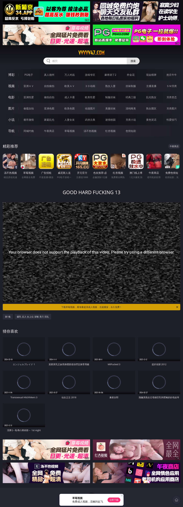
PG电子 (29, 75)
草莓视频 (69, 131)
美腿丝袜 (110, 108)
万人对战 (69, 75)
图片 (11, 108)
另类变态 (171, 97)
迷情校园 (110, 119)
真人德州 (49, 75)
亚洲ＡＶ (29, 86)
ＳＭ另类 (171, 86)
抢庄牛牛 (171, 75)
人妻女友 (69, 119)
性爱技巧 (171, 119)
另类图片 (171, 108)
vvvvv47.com (91, 53)
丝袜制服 (131, 86)
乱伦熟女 (151, 97)
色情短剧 (131, 131)
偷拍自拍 (49, 97)
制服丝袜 (110, 97)
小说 (11, 119)
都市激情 (29, 119)
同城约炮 (29, 131)
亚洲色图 (49, 108)
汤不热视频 (90, 131)
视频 (11, 86)
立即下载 (113, 499)
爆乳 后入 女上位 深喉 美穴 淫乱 (33, 316)
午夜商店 (49, 131)
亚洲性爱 (29, 97)
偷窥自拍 (29, 108)
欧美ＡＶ (69, 86)
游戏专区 (90, 75)
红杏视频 (110, 131)
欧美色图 (69, 108)
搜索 (133, 61)
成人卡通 (69, 97)
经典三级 (131, 97)
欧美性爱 (90, 97)
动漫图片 (90, 108)
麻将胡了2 (110, 75)
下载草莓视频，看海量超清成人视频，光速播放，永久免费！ (120, 307)
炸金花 (131, 75)
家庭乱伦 (49, 119)
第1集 (8, 316)
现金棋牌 (151, 75)
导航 (11, 131)
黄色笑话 (151, 119)
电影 (11, 97)
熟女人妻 (110, 86)
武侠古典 (90, 119)
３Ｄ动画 (90, 86)
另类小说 (131, 119)
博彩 (11, 75)
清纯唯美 (131, 108)
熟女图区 (151, 108)
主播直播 (151, 86)
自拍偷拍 (49, 86)
